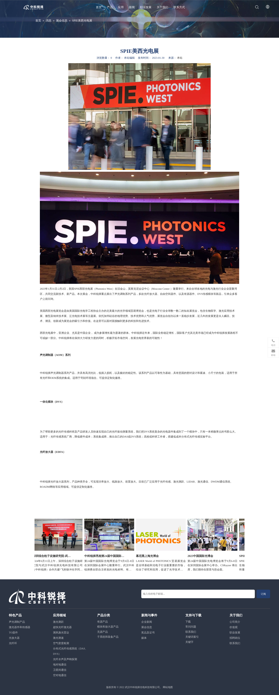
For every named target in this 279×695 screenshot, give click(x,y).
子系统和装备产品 (108, 636)
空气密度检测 (61, 643)
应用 (121, 7)
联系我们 (190, 631)
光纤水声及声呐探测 (65, 659)
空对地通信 (59, 675)
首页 (99, 7)
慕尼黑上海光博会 (148, 555)
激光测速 (58, 637)
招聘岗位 (235, 637)
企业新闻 (146, 621)
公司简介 (235, 621)
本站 (179, 57)
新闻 (132, 7)
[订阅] (263, 594)
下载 (188, 621)
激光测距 (58, 621)
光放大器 (14, 637)
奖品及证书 (148, 632)
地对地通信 (59, 664)
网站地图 (168, 687)
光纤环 (13, 643)
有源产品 (102, 621)
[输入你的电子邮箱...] (198, 594)
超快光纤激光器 (62, 627)
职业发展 (145, 7)
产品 (110, 7)
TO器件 (13, 632)
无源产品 (102, 631)
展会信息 (146, 627)
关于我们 (162, 7)
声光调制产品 (17, 621)
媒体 (144, 637)
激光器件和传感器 (19, 627)
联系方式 (179, 7)
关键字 (189, 642)
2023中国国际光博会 (201, 555)
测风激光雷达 (61, 632)
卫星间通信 (59, 669)
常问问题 (190, 626)
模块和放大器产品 (108, 626)
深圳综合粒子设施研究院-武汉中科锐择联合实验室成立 (54, 555)
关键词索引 (192, 636)
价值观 (234, 627)
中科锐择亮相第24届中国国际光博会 (106, 555)
